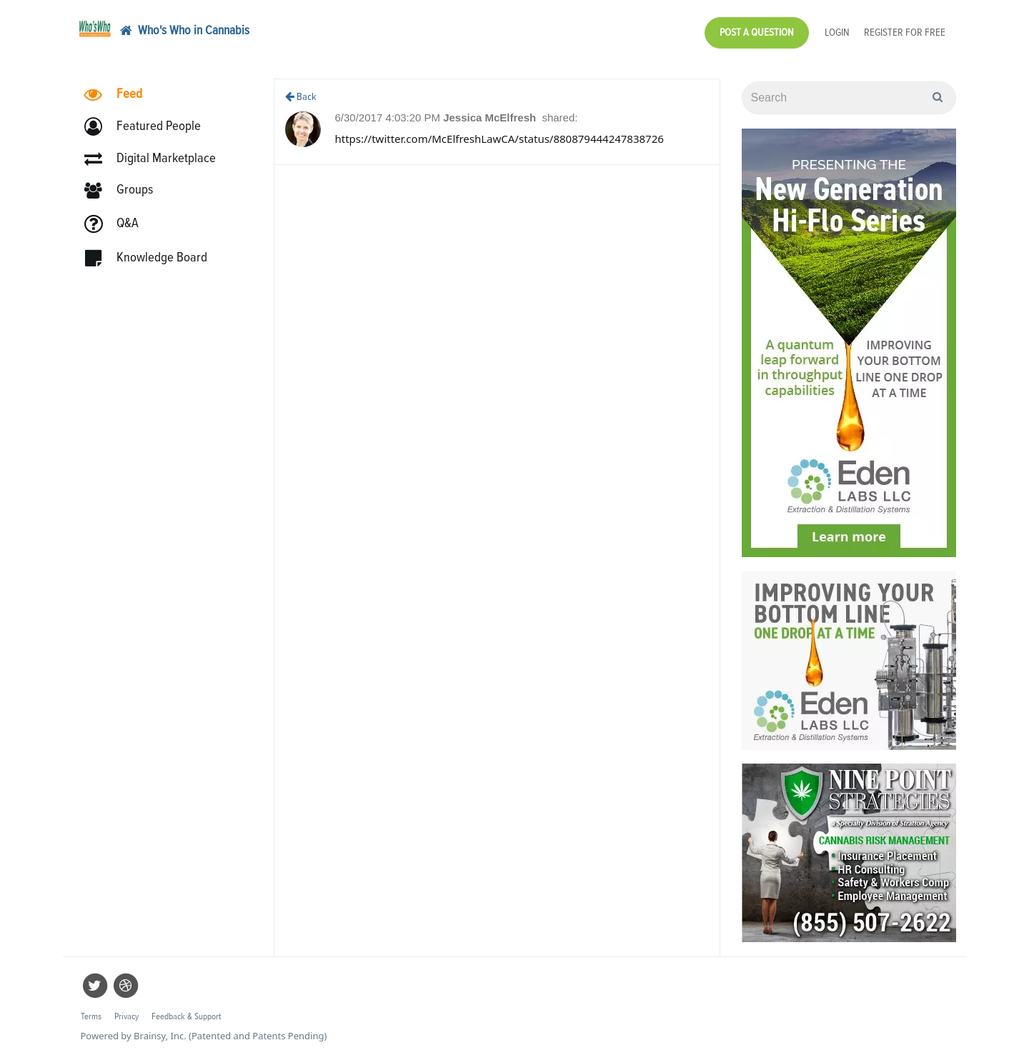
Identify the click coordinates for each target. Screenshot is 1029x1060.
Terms (91, 1016)
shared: (559, 117)
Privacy (126, 1016)
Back (301, 96)
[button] (149, 127)
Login (837, 32)
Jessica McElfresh (491, 117)
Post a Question (757, 32)
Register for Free (904, 32)
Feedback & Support (186, 1016)
